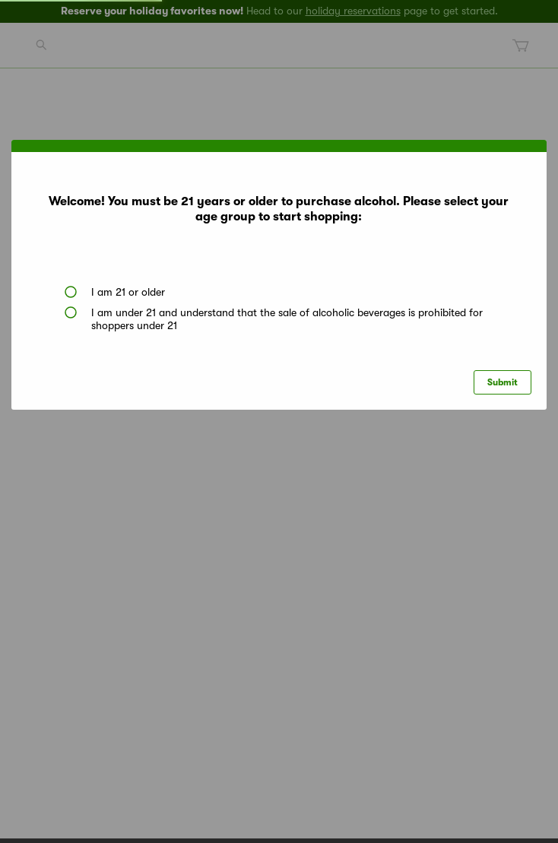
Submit (502, 382)
